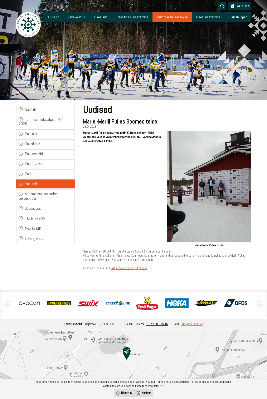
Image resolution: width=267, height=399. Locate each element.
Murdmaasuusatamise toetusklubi (38, 196)
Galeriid (30, 174)
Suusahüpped (238, 17)
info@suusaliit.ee (192, 324)
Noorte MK (33, 228)
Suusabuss (33, 208)
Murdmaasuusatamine (172, 17)
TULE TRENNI (36, 218)
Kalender (31, 109)
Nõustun (126, 393)
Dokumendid (34, 154)
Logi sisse (242, 6)
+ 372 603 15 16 (157, 324)
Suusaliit (53, 17)
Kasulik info (34, 164)
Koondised (32, 143)
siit (162, 386)
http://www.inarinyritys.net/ (129, 268)
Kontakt (31, 133)
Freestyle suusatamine (132, 17)
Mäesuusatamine (208, 17)
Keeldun (146, 393)
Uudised (31, 184)
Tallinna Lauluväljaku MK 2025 (41, 121)
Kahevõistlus (77, 17)
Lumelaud (100, 17)
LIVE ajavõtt (34, 238)
